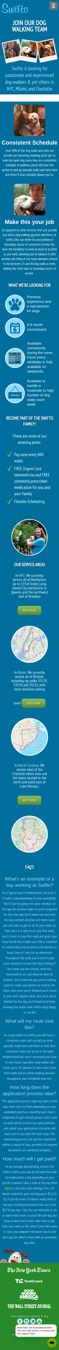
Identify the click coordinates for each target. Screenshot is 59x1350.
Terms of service (18, 1316)
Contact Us (35, 1316)
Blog (46, 1316)
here (7, 1188)
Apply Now (29, 610)
